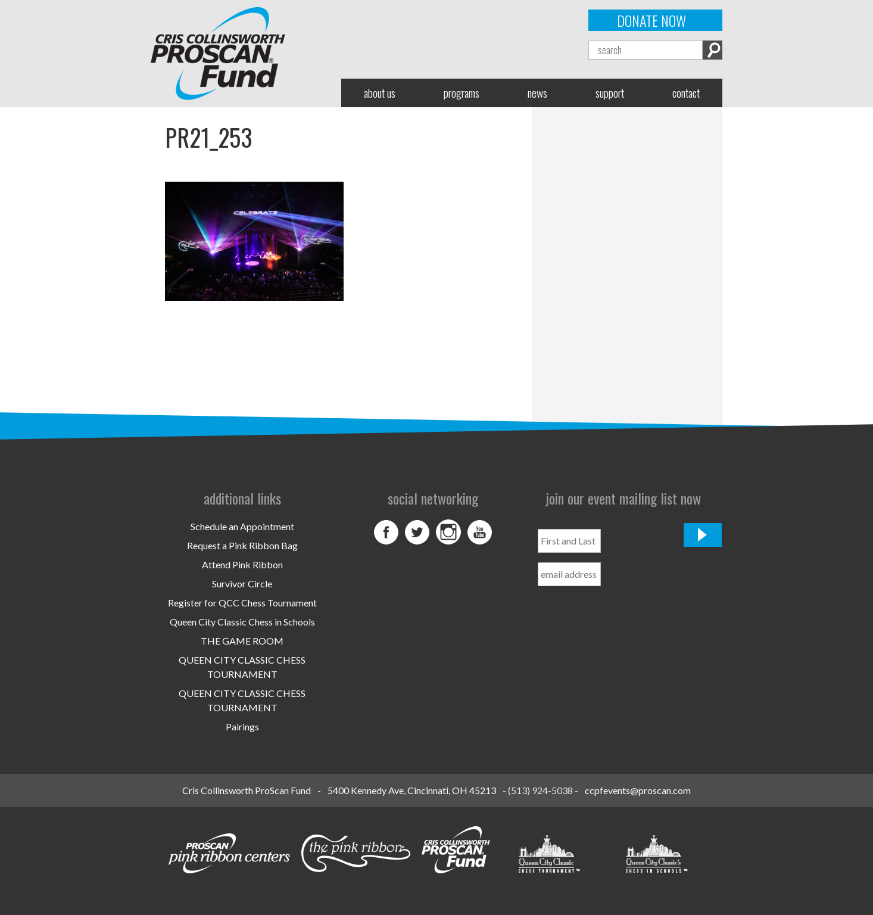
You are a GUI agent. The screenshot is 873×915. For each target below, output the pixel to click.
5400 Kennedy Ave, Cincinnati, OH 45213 (412, 790)
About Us (379, 92)
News (537, 92)
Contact (686, 92)
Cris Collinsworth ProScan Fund (246, 790)
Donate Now (651, 20)
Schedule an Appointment (242, 526)
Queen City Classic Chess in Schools (242, 621)
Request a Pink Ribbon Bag (242, 545)
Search (712, 50)
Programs (461, 92)
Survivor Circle (242, 583)
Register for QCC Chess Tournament (242, 602)
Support (609, 92)
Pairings (242, 726)
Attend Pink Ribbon (242, 564)
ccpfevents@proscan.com (638, 790)
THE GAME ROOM (242, 640)
